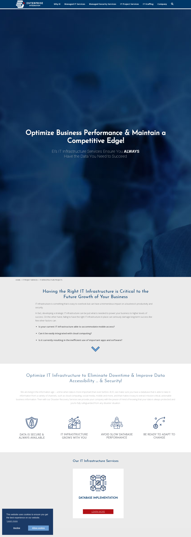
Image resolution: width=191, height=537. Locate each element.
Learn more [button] (12, 521)
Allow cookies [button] (38, 528)
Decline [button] (16, 528)
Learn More (98, 511)
